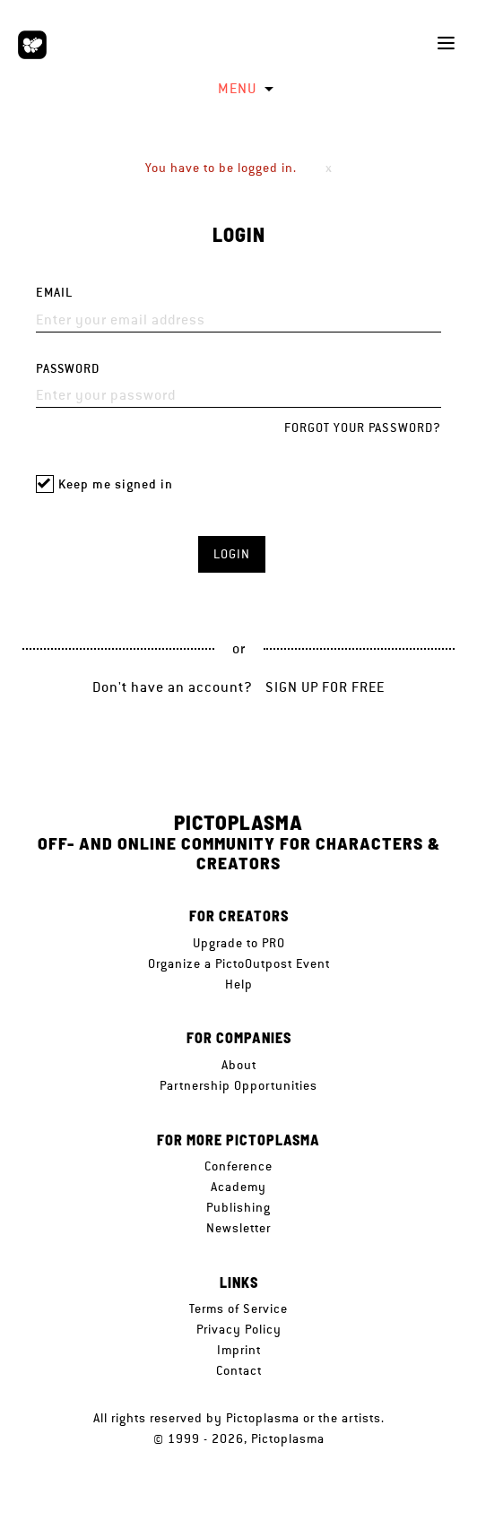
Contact (239, 1370)
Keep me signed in (115, 484)
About (238, 1065)
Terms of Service (238, 1308)
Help (239, 984)
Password (68, 368)
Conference (238, 1166)
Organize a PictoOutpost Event (239, 963)
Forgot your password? (362, 427)
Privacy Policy (239, 1329)
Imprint (239, 1350)
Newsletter (238, 1228)
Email (54, 292)
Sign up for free (325, 687)
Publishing (238, 1207)
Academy (238, 1187)
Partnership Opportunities (238, 1085)
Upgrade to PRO (239, 943)
